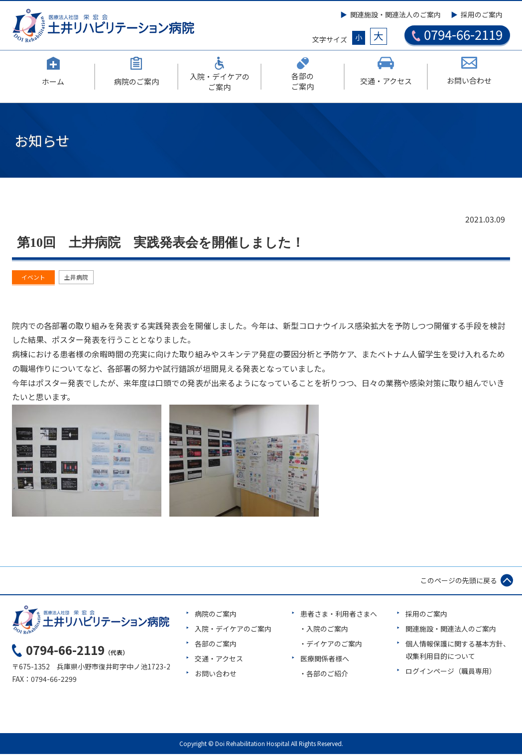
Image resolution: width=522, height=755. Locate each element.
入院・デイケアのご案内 (233, 630)
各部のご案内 (216, 645)
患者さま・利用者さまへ (338, 615)
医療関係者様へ (324, 660)
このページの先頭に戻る (458, 581)
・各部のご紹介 (323, 675)
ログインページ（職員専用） (450, 672)
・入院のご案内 (323, 630)
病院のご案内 (216, 615)
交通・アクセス (219, 660)
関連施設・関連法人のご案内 (395, 14)
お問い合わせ (216, 675)
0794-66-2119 (457, 34)
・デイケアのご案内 (330, 645)
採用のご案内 (482, 14)
